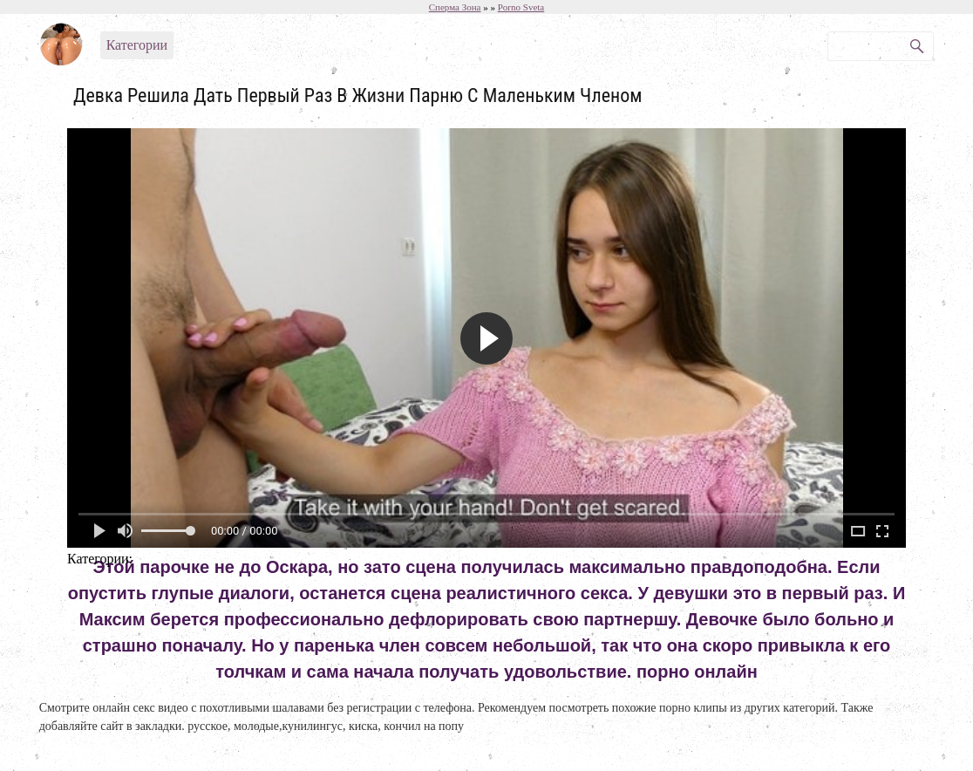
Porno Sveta (521, 7)
